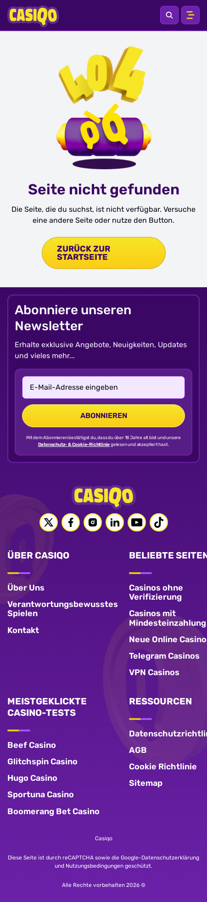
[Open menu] (190, 15)
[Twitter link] (48, 522)
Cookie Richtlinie (163, 767)
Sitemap (145, 783)
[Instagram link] (93, 522)
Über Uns (26, 588)
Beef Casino (31, 745)
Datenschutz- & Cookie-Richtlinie (74, 444)
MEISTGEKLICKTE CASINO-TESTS (47, 707)
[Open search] (169, 15)
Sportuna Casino (40, 794)
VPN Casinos (154, 672)
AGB (138, 750)
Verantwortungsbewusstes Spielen (62, 608)
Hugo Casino (32, 778)
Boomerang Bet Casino (53, 811)
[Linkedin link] (115, 522)
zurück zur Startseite (83, 253)
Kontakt (23, 630)
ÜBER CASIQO (38, 555)
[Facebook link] (71, 522)
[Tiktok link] (159, 522)
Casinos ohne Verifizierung (156, 592)
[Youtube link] (137, 522)
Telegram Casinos (164, 656)
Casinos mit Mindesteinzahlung (167, 618)
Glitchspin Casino (42, 762)
